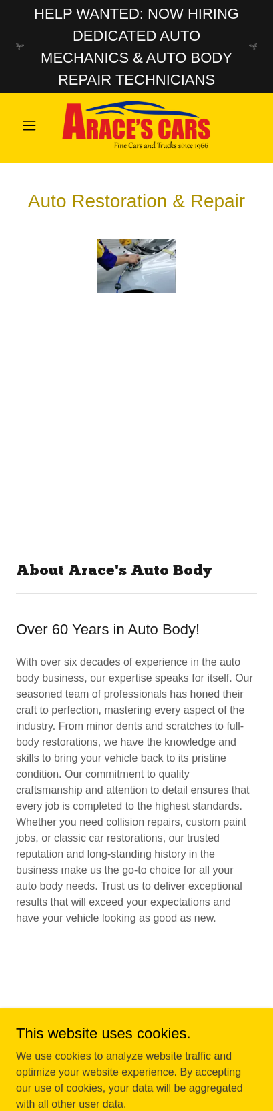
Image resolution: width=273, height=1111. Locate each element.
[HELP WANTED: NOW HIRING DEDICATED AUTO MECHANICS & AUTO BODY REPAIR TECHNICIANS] (136, 47)
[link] (136, 125)
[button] (34, 125)
